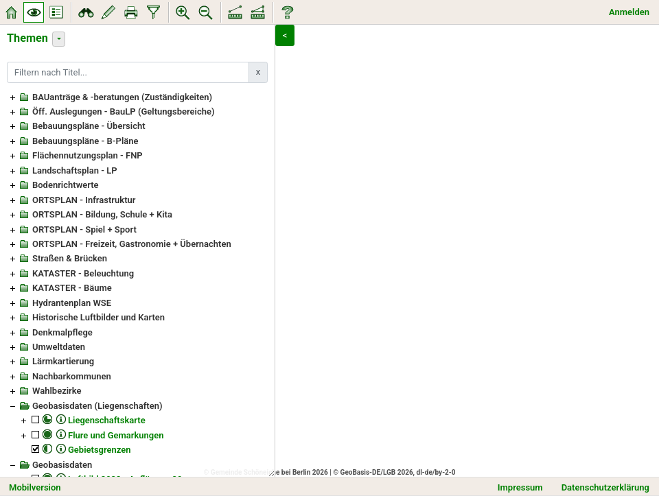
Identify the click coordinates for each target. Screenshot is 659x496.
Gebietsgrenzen (99, 450)
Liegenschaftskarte (107, 420)
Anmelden (629, 12)
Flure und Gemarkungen (115, 435)
